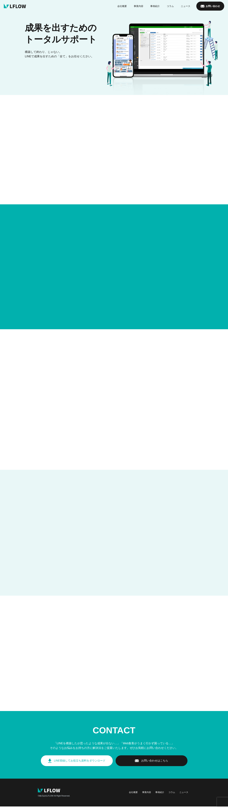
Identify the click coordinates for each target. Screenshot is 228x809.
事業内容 (138, 6)
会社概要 (122, 6)
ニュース (185, 6)
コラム (170, 6)
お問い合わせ (213, 6)
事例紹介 (155, 6)
